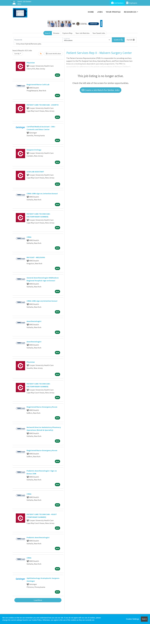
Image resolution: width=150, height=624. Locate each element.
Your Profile (113, 12)
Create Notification (53, 54)
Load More (38, 600)
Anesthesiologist (34, 321)
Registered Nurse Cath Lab (38, 84)
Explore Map (67, 33)
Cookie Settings (132, 619)
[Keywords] (38, 39)
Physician (31, 62)
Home (91, 12)
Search (47, 33)
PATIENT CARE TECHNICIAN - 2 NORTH (43, 105)
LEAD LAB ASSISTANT (35, 171)
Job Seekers (117, 2)
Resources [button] (130, 12)
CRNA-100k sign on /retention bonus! (42, 193)
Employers (131, 2)
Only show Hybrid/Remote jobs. (28, 44)
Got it (144, 619)
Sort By (17, 54)
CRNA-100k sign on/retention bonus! (42, 301)
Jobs (100, 12)
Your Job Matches (83, 33)
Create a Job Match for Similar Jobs (100, 90)
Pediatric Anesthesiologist (38, 537)
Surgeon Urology (34, 150)
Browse (56, 33)
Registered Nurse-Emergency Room (42, 407)
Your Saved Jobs (99, 33)
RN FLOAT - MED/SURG (36, 257)
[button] (131, 39)
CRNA (29, 237)
